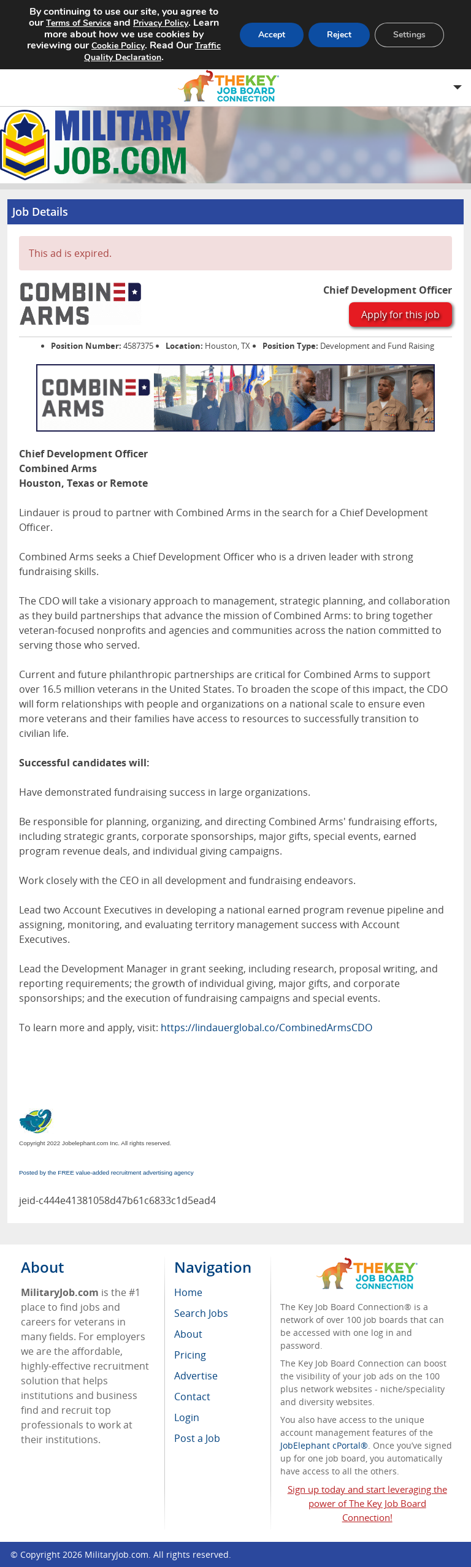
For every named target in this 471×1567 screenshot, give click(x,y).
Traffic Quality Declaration (152, 51)
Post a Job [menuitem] (197, 1438)
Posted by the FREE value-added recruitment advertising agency (106, 1172)
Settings (409, 34)
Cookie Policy (118, 45)
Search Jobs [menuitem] (201, 1313)
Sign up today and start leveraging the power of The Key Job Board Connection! (367, 1503)
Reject (339, 34)
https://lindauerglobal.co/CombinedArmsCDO (266, 1027)
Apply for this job (400, 314)
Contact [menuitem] (192, 1396)
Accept (271, 34)
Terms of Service (78, 23)
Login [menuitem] (186, 1417)
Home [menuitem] (188, 1292)
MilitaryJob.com (116, 1554)
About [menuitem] (188, 1334)
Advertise (196, 1375)
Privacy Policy (160, 23)
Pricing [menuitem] (190, 1355)
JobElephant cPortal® (324, 1445)
